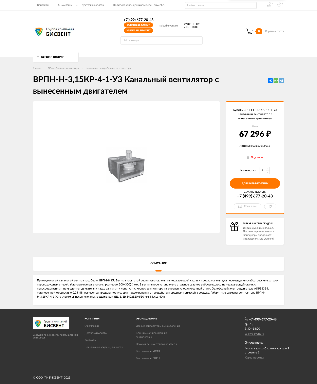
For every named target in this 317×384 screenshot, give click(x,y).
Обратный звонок (138, 25)
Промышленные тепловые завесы (156, 344)
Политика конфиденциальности (104, 347)
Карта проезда (254, 357)
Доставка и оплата (93, 5)
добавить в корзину (255, 183)
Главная (37, 68)
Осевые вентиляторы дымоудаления (158, 326)
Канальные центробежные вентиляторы (108, 68)
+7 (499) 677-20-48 (255, 196)
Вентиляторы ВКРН (148, 358)
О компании (65, 5)
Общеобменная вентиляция (63, 68)
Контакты (43, 5)
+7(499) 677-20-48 (138, 20)
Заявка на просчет (138, 30)
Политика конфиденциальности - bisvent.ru (139, 5)
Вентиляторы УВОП (148, 351)
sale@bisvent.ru (169, 25)
